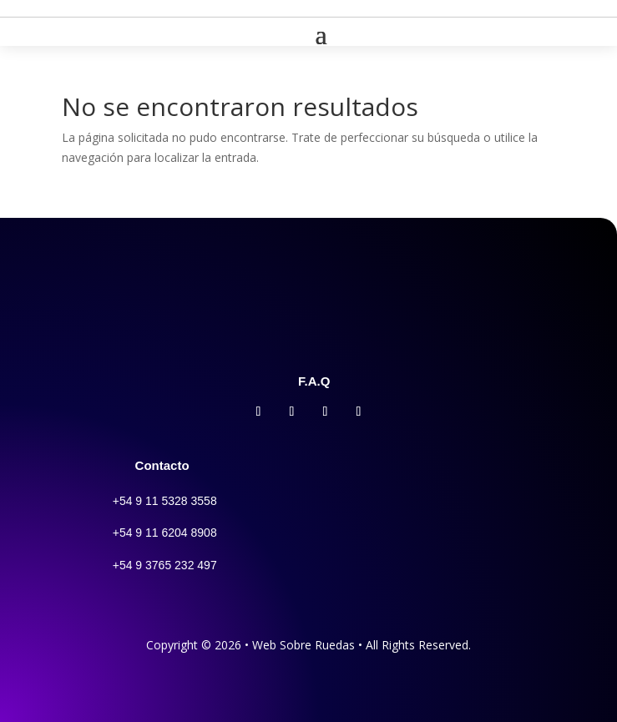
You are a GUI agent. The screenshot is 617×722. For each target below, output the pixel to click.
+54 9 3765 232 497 (165, 565)
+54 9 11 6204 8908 (165, 532)
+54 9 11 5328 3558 (165, 500)
